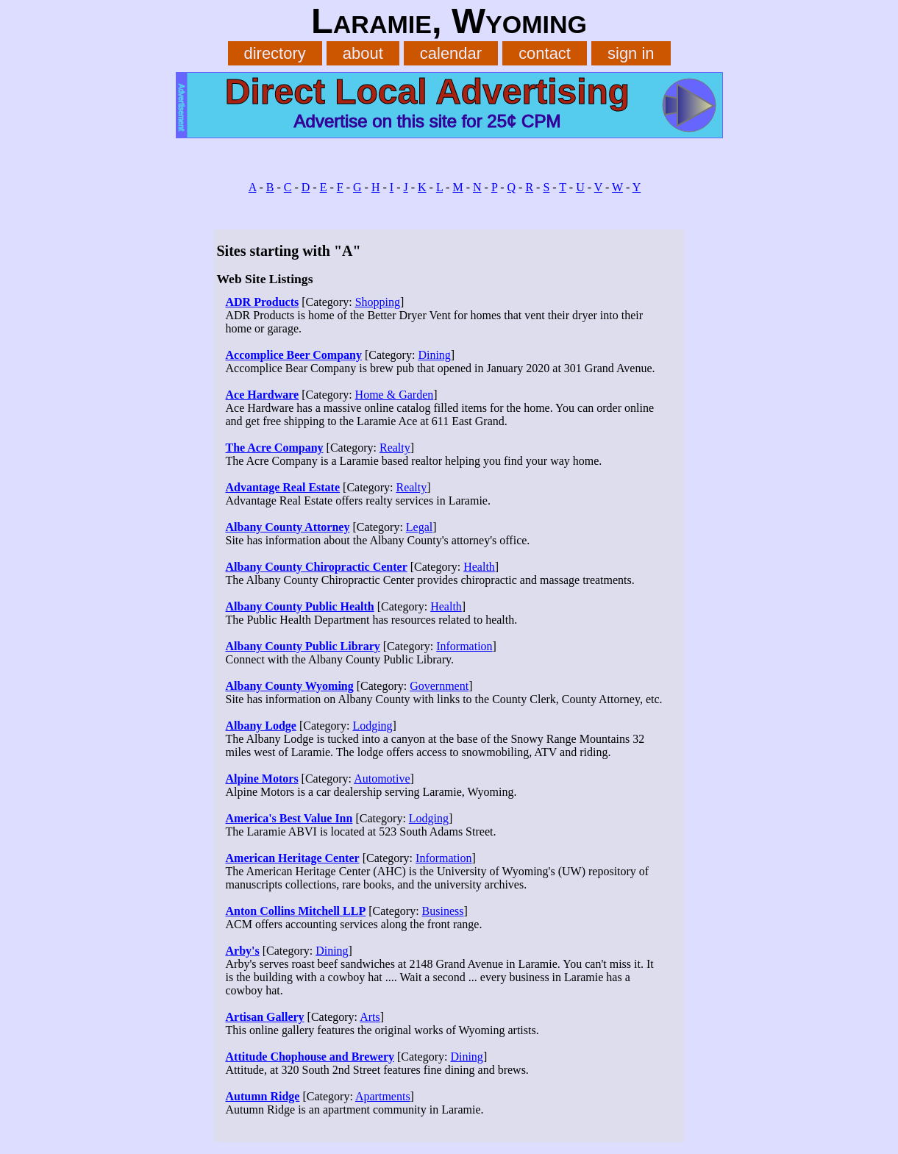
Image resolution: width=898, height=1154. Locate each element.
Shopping (377, 302)
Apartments (382, 1096)
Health (479, 566)
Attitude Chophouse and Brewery (310, 1056)
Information (464, 646)
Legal (419, 527)
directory (274, 53)
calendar (451, 53)
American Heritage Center (293, 858)
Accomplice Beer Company (294, 355)
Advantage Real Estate (283, 487)
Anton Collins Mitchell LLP (296, 911)
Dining (434, 355)
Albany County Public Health (300, 606)
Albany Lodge (261, 725)
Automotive (382, 778)
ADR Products (262, 302)
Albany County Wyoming (290, 686)
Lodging (372, 725)
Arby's (243, 950)
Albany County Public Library (303, 646)
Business (443, 911)
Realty (394, 447)
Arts (370, 1017)
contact (545, 53)
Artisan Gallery (265, 1017)
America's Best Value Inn (289, 818)
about (363, 53)
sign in (631, 53)
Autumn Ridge (263, 1096)
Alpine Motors (262, 778)
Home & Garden (394, 394)
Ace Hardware (262, 394)
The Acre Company (275, 447)
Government (439, 686)
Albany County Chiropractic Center (316, 566)
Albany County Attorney (288, 527)
